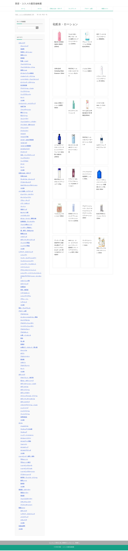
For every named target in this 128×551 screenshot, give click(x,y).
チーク (22, 164)
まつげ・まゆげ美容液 (27, 140)
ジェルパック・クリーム (27, 76)
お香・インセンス (25, 335)
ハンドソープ (24, 408)
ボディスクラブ (25, 402)
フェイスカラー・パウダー (28, 122)
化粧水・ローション (26, 52)
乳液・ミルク (24, 61)
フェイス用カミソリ (26, 225)
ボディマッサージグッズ (27, 240)
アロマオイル (24, 314)
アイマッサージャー (26, 505)
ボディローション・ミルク (28, 384)
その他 (22, 101)
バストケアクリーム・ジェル (28, 405)
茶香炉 (22, 345)
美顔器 (22, 496)
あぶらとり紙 (24, 213)
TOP (24, 15)
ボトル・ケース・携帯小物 (28, 219)
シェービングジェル (26, 469)
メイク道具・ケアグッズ (26, 192)
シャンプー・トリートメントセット (30, 273)
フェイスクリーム (25, 64)
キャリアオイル (25, 320)
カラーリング (24, 284)
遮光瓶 (22, 360)
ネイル (40, 9)
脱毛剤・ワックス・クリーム (28, 478)
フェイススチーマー (26, 499)
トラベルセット (25, 293)
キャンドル (23, 351)
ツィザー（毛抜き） (26, 228)
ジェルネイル (24, 426)
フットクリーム (25, 414)
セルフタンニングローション (28, 185)
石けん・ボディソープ (27, 381)
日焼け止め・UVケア (56, 9)
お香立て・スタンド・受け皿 (28, 348)
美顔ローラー (24, 493)
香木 (21, 339)
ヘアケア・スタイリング (26, 252)
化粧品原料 (22, 526)
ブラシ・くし (24, 299)
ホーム (23, 9)
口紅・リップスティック (27, 155)
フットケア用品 (25, 243)
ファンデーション (25, 110)
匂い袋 (22, 342)
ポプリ (22, 354)
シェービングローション (27, 472)
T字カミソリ (24, 460)
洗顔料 (22, 49)
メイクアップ (24, 517)
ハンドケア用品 (25, 246)
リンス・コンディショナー (28, 258)
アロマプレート (25, 366)
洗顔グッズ (23, 210)
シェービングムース (26, 466)
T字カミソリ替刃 (25, 463)
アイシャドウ (24, 128)
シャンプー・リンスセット (28, 264)
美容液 (22, 58)
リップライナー (25, 158)
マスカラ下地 (24, 137)
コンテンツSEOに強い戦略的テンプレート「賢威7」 (64, 543)
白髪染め (23, 287)
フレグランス (72, 9)
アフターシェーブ (25, 475)
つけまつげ (23, 143)
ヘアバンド (23, 302)
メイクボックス (25, 216)
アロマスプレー (25, 329)
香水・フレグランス (24, 308)
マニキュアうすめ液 (26, 429)
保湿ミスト (23, 55)
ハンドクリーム (25, 411)
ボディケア (22, 375)
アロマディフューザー (27, 323)
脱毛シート (23, 481)
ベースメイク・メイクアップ (27, 104)
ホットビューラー (25, 198)
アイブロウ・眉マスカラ (27, 125)
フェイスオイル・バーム (27, 67)
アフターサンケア (25, 182)
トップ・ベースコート (27, 435)
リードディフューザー (27, 326)
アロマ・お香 (88, 9)
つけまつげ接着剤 (25, 146)
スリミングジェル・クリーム (28, 396)
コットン (23, 207)
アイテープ (23, 152)
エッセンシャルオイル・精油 (28, 317)
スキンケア (22, 43)
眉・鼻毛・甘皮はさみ (27, 231)
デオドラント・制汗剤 (27, 378)
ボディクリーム (25, 390)
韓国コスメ (105, 9)
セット (22, 98)
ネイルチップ (24, 447)
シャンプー (23, 255)
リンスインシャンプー (27, 261)
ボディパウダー (25, 393)
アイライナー (24, 131)
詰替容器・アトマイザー (27, 222)
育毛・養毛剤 (24, 290)
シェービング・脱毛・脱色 (26, 457)
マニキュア (23, 432)
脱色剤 (22, 484)
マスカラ (23, 134)
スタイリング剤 (25, 281)
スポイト (23, 363)
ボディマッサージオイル (27, 399)
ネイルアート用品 (25, 441)
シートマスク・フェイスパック (29, 80)
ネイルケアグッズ (25, 451)
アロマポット (24, 332)
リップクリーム (25, 92)
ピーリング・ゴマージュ (27, 83)
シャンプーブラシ (25, 296)
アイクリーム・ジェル (27, 89)
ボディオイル (24, 387)
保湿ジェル (23, 70)
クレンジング (24, 46)
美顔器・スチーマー (24, 490)
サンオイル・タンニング (27, 179)
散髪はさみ (23, 234)
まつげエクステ (25, 149)
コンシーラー (24, 119)
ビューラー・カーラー (27, 195)
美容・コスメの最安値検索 (33, 3)
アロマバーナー (25, 357)
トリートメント (25, 267)
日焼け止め (23, 176)
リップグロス (24, 161)
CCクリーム (24, 116)
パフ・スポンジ (25, 204)
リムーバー (23, 444)
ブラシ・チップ (25, 201)
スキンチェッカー (25, 502)
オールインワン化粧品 (27, 73)
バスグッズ (23, 237)
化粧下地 (23, 107)
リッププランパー (25, 95)
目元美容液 (23, 86)
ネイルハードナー (25, 438)
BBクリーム (23, 113)
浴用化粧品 (23, 417)
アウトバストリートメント (28, 270)
